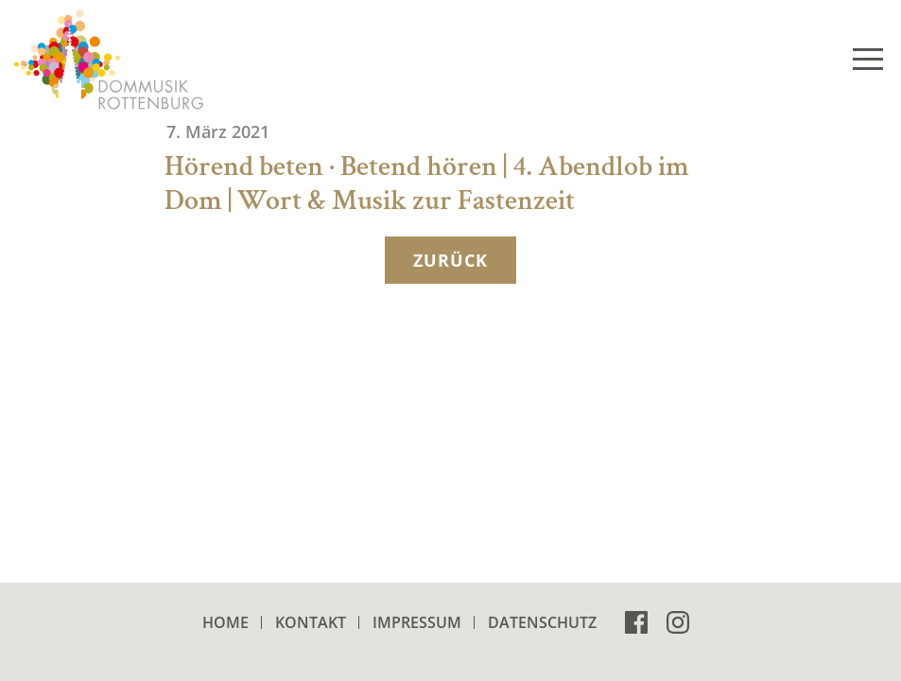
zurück (450, 260)
